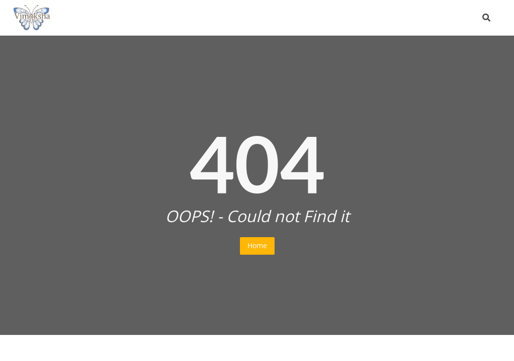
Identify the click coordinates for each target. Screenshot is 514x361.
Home (257, 245)
